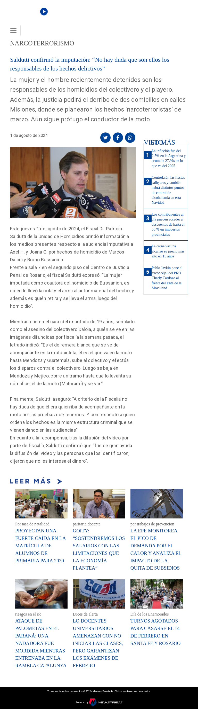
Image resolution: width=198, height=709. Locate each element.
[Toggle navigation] (13, 30)
